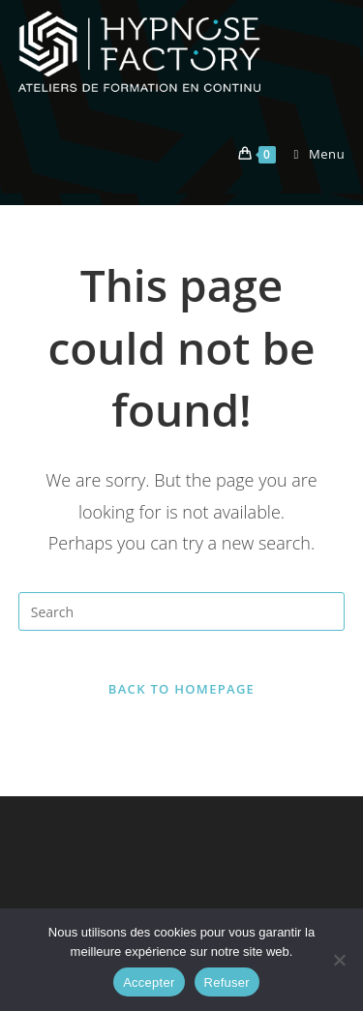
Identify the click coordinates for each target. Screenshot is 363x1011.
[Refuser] (338, 959)
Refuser (227, 982)
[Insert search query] (182, 611)
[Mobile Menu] (313, 154)
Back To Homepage (181, 689)
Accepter (148, 982)
